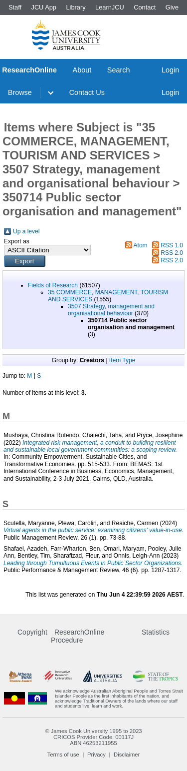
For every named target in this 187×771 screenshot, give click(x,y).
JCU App (43, 7)
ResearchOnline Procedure (77, 636)
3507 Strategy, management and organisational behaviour (111, 310)
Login (170, 70)
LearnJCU (109, 7)
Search (118, 70)
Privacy (96, 755)
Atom (141, 245)
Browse (20, 92)
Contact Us (87, 92)
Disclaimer (127, 755)
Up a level (26, 231)
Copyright (32, 632)
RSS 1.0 (172, 245)
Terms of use (63, 755)
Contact (145, 7)
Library (75, 7)
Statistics (156, 632)
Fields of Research (53, 285)
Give (172, 7)
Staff (14, 7)
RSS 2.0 (172, 252)
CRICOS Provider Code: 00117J (93, 737)
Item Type (122, 360)
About (82, 70)
